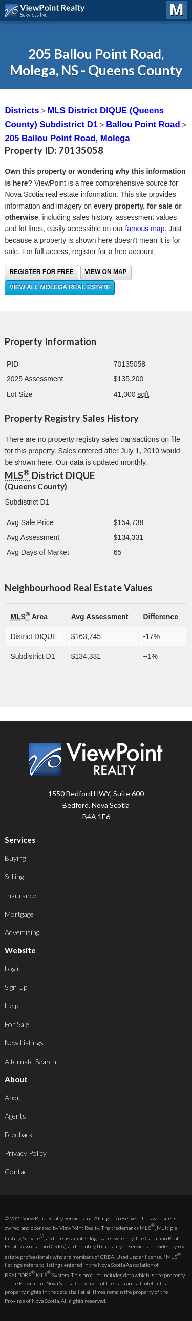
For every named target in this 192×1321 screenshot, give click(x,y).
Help (11, 1005)
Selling (14, 876)
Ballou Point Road (143, 124)
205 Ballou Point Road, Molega (67, 138)
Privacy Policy (26, 1153)
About (14, 1097)
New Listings (24, 1042)
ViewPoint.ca (47, 10)
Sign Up (16, 987)
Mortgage (19, 913)
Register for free (41, 272)
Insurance (20, 895)
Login (13, 968)
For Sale (17, 1024)
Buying (15, 858)
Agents (15, 1115)
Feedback (19, 1134)
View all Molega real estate (59, 287)
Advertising (22, 932)
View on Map (106, 272)
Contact (17, 1171)
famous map (144, 228)
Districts (22, 111)
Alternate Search (30, 1061)
